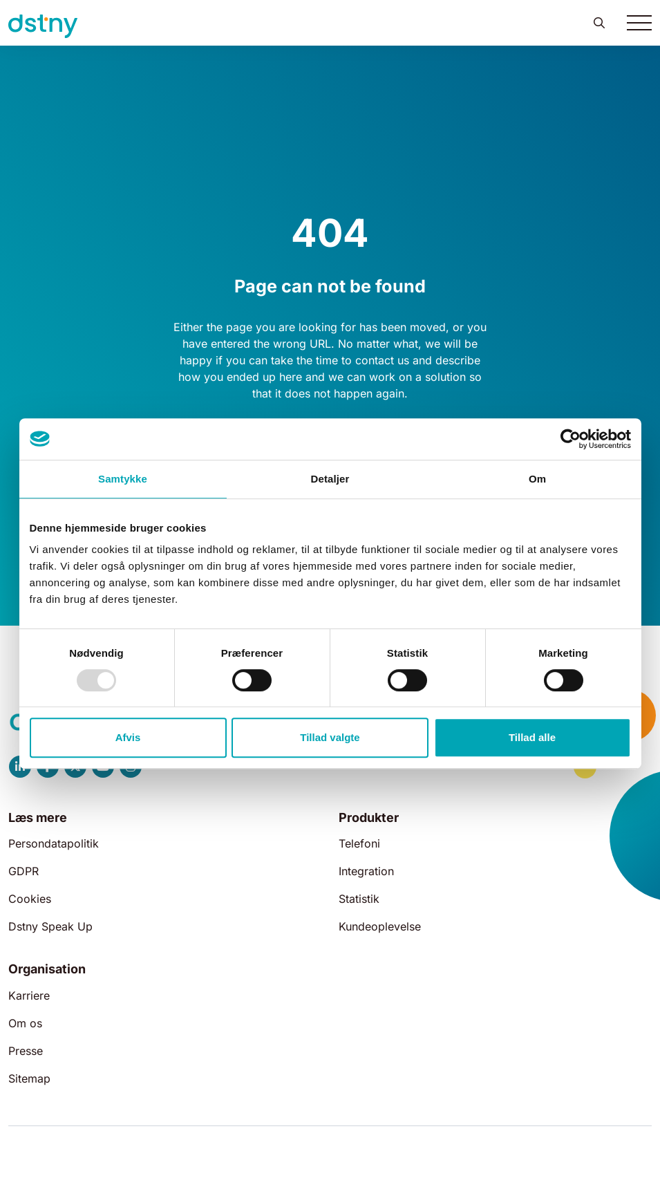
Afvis (128, 737)
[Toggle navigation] (639, 22)
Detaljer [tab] (330, 479)
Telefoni (359, 843)
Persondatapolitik (53, 843)
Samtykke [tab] (122, 479)
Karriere (29, 995)
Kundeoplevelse (380, 926)
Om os (25, 1023)
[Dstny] (42, 26)
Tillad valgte (329, 737)
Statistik (359, 899)
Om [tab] (537, 479)
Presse (25, 1051)
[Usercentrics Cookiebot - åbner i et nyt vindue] (570, 439)
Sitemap (29, 1078)
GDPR (23, 871)
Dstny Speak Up (50, 926)
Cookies (29, 899)
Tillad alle (532, 737)
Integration (366, 871)
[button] (599, 22)
